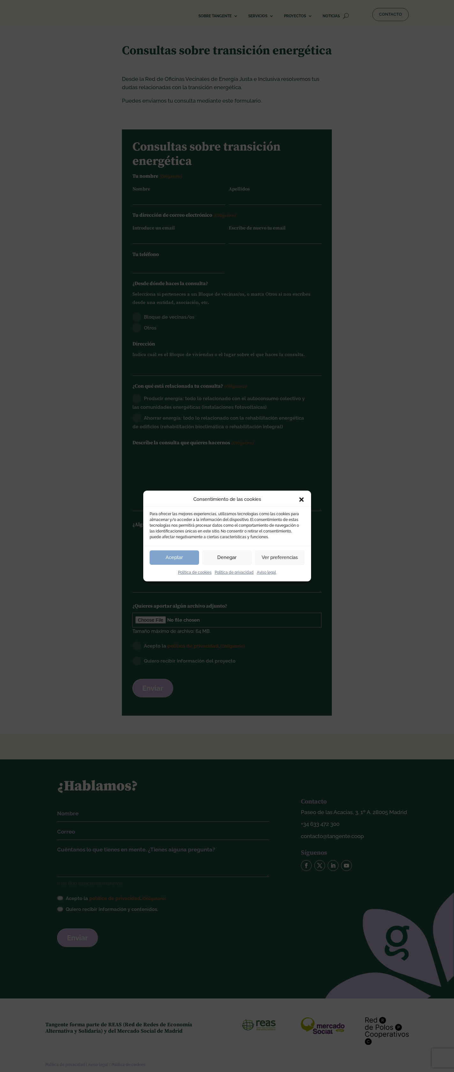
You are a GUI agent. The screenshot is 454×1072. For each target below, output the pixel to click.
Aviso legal (266, 572)
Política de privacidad (234, 572)
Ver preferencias (280, 557)
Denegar (226, 557)
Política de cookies (195, 572)
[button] (301, 499)
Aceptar (174, 557)
